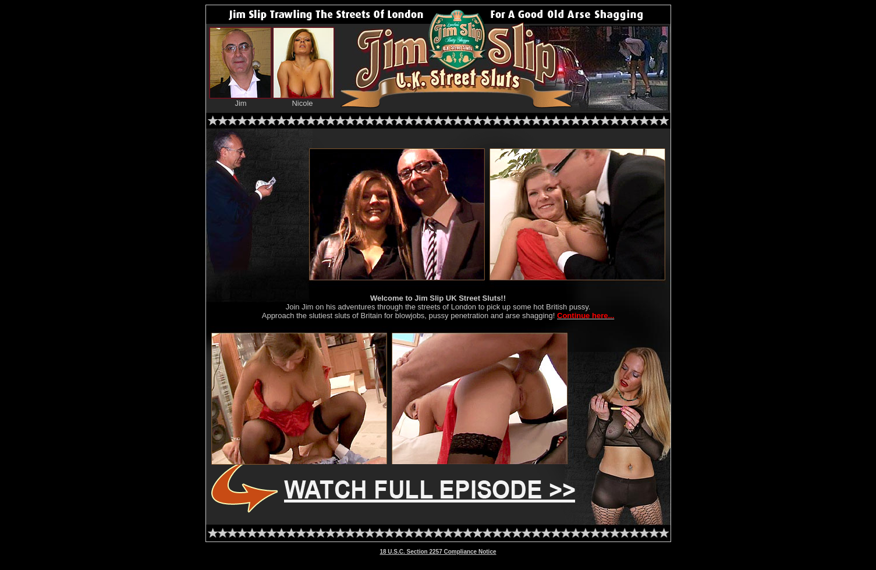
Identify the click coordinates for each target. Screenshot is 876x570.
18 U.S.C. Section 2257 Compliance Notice (438, 551)
